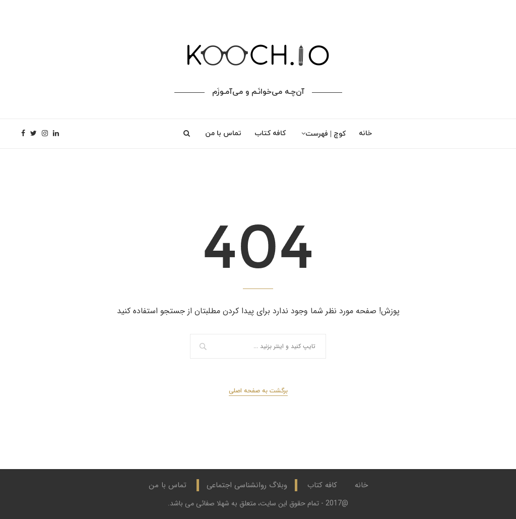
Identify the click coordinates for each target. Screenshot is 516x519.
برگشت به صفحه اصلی (258, 391)
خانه (365, 133)
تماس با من (223, 133)
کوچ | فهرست (325, 134)
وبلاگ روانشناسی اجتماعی (247, 485)
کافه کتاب (270, 133)
